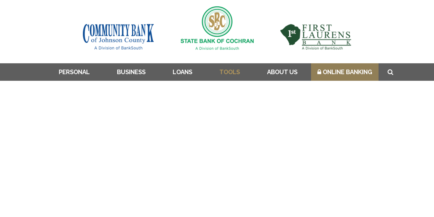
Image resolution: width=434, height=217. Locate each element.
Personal (74, 72)
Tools (229, 72)
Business (131, 72)
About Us (282, 72)
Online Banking (344, 72)
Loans (182, 72)
